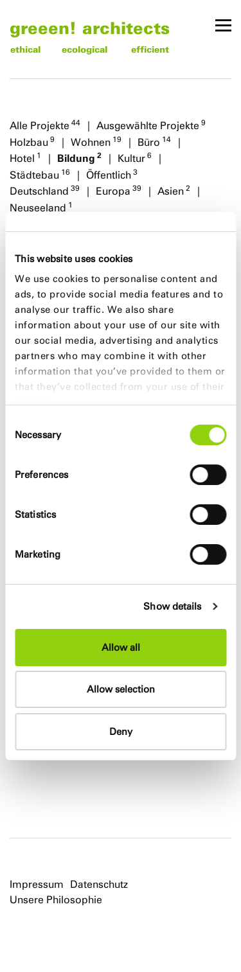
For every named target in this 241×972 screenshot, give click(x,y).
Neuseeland (41, 207)
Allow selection (121, 689)
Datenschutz (99, 884)
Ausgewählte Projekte (151, 125)
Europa (118, 190)
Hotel (25, 157)
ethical (25, 49)
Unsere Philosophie (56, 900)
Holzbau (32, 141)
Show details (172, 606)
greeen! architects (90, 27)
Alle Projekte (45, 125)
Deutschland (45, 190)
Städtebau (40, 174)
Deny (120, 731)
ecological (84, 49)
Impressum (37, 884)
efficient (150, 49)
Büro (154, 141)
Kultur (135, 157)
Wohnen (96, 141)
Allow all (121, 647)
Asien (173, 190)
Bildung (79, 157)
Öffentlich (112, 174)
